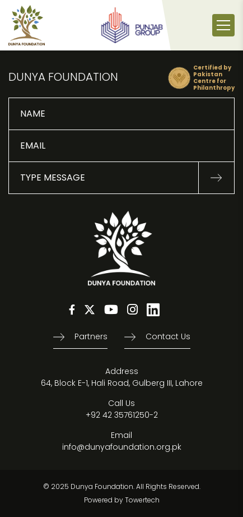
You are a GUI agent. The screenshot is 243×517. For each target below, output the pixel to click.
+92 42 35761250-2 (122, 415)
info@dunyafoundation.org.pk (121, 447)
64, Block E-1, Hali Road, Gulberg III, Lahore (122, 383)
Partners (91, 336)
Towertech (142, 500)
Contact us (168, 336)
